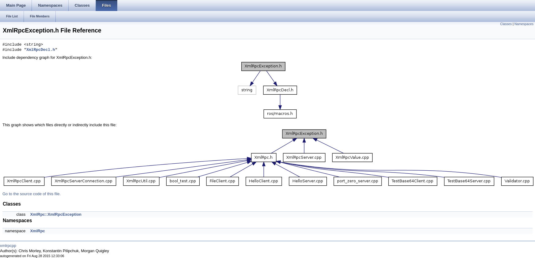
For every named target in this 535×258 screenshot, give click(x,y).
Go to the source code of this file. (31, 194)
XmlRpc (37, 231)
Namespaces (523, 24)
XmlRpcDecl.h (40, 50)
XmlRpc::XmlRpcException (55, 214)
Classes (506, 24)
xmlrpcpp (8, 245)
